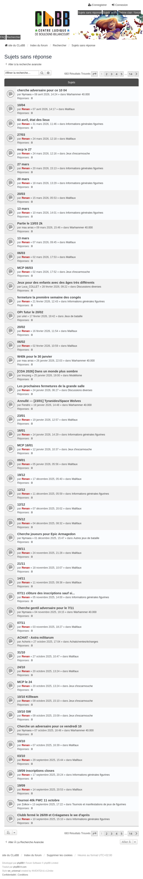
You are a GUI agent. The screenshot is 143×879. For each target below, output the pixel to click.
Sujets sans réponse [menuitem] (90, 12)
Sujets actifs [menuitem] (110, 12)
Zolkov (25, 804)
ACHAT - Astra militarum (35, 637)
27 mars (23, 164)
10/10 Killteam (27, 696)
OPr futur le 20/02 (30, 312)
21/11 (21, 563)
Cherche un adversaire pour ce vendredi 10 (49, 726)
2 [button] (106, 74)
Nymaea (27, 94)
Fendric (26, 405)
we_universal (14, 871)
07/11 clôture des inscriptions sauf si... (46, 593)
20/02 (21, 327)
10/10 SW (24, 711)
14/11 (21, 578)
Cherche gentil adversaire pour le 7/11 (45, 608)
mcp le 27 (24, 149)
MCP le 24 (24, 682)
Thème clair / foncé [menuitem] (129, 12)
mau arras (28, 227)
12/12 (21, 489)
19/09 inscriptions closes (35, 770)
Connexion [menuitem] (119, 5)
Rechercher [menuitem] (13, 37)
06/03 (21, 253)
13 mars (23, 208)
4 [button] (116, 74)
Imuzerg (26, 375)
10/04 (21, 105)
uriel (24, 316)
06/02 (21, 341)
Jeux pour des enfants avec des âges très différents (55, 282)
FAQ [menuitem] (2, 37)
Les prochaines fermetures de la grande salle (51, 386)
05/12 (21, 519)
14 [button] (130, 74)
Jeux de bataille (73, 316)
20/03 (21, 194)
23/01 (21, 415)
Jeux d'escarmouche (78, 153)
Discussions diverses (89, 286)
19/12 (21, 475)
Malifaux (70, 109)
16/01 (21, 430)
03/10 (21, 756)
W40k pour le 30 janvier (34, 356)
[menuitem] (9, 875)
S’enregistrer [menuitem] (97, 5)
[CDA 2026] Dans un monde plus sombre (47, 371)
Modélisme (75, 375)
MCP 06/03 (25, 268)
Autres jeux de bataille (86, 538)
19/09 (21, 785)
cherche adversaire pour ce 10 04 (42, 90)
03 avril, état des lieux (33, 120)
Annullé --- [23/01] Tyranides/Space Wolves (49, 401)
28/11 (21, 549)
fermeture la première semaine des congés (49, 297)
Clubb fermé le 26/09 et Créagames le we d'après (53, 815)
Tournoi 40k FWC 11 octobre (38, 800)
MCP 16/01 (25, 445)
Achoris (26, 641)
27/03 (21, 134)
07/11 (21, 623)
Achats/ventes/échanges (84, 641)
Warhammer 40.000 (78, 94)
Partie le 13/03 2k (30, 223)
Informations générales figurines (84, 124)
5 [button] (121, 74)
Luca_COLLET (30, 286)
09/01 (21, 460)
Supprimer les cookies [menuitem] (60, 855)
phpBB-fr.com (20, 867)
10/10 (21, 741)
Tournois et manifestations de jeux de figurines (99, 804)
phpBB (20, 863)
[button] (94, 74)
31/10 (21, 652)
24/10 (21, 667)
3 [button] (111, 74)
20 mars (23, 179)
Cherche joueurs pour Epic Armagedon (46, 534)
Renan (26, 109)
